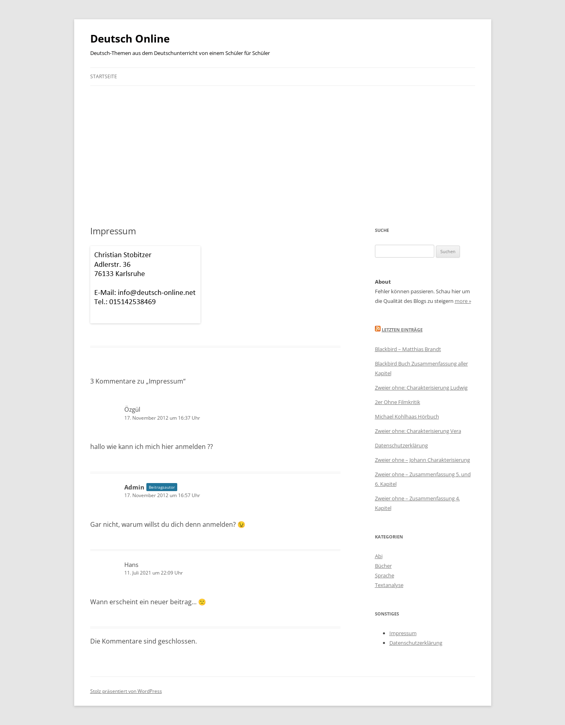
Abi (379, 556)
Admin (134, 487)
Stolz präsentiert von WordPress (126, 691)
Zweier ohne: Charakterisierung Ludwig (421, 387)
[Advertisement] (282, 146)
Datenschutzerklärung (401, 445)
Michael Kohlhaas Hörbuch (407, 416)
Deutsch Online (130, 38)
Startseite (103, 76)
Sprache (384, 575)
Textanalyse (389, 585)
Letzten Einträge (402, 330)
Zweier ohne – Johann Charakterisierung (422, 459)
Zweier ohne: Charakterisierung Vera (418, 431)
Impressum (403, 633)
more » (463, 301)
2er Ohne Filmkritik (397, 402)
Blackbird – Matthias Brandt (408, 349)
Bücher (383, 565)
